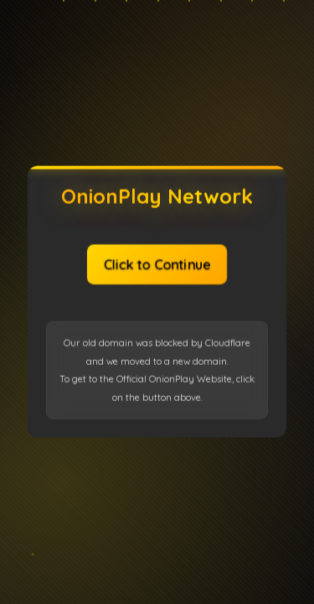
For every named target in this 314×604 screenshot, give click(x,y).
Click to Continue (156, 263)
